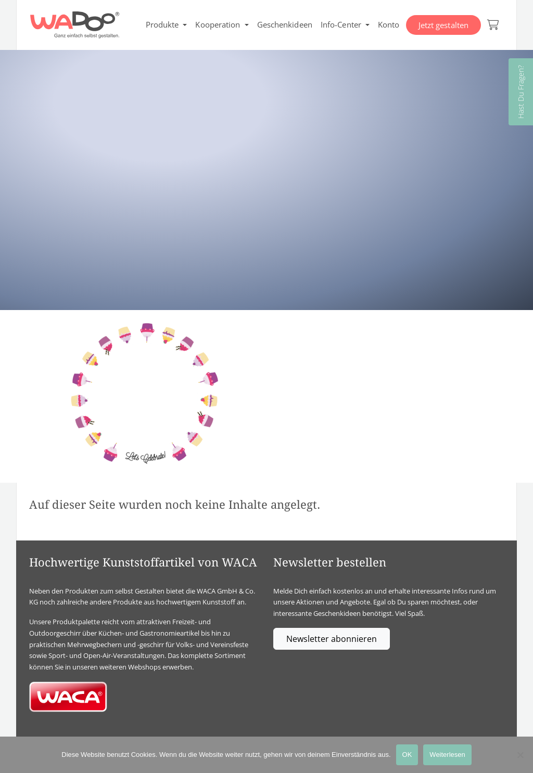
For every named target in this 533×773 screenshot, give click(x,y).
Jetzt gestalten (443, 25)
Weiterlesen (447, 754)
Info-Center (341, 24)
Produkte (162, 24)
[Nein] (520, 755)
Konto (389, 24)
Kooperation (217, 24)
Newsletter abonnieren (331, 639)
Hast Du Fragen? (521, 92)
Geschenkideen (284, 24)
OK (407, 754)
